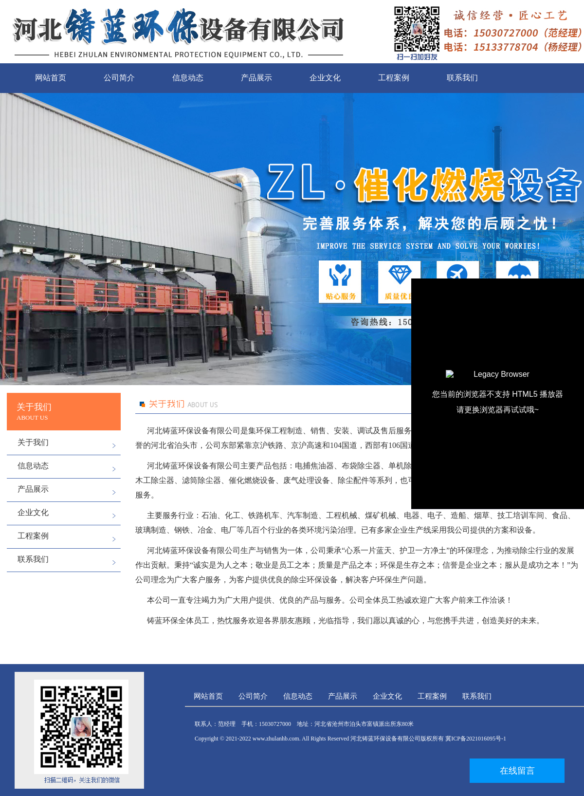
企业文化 (325, 78)
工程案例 (393, 78)
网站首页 (50, 78)
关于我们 (33, 442)
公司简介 (119, 78)
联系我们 (462, 78)
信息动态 (187, 78)
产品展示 (256, 78)
